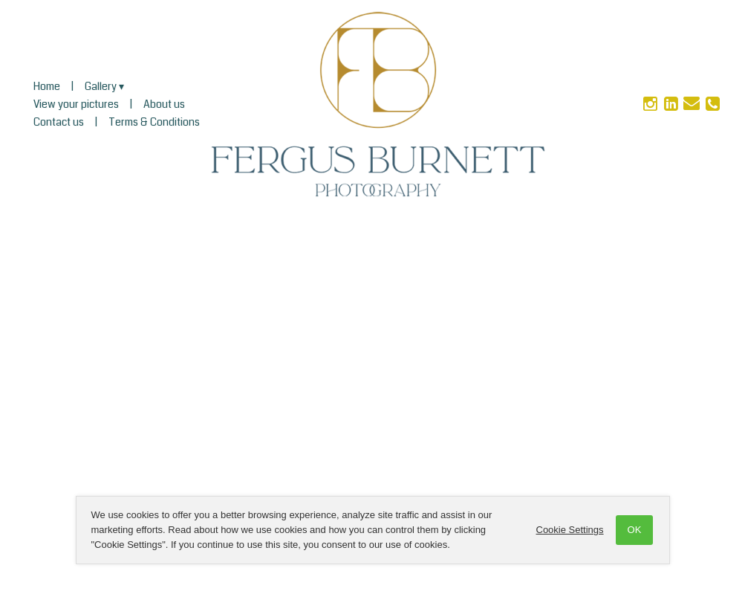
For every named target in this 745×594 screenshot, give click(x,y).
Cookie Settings (570, 529)
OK (635, 529)
